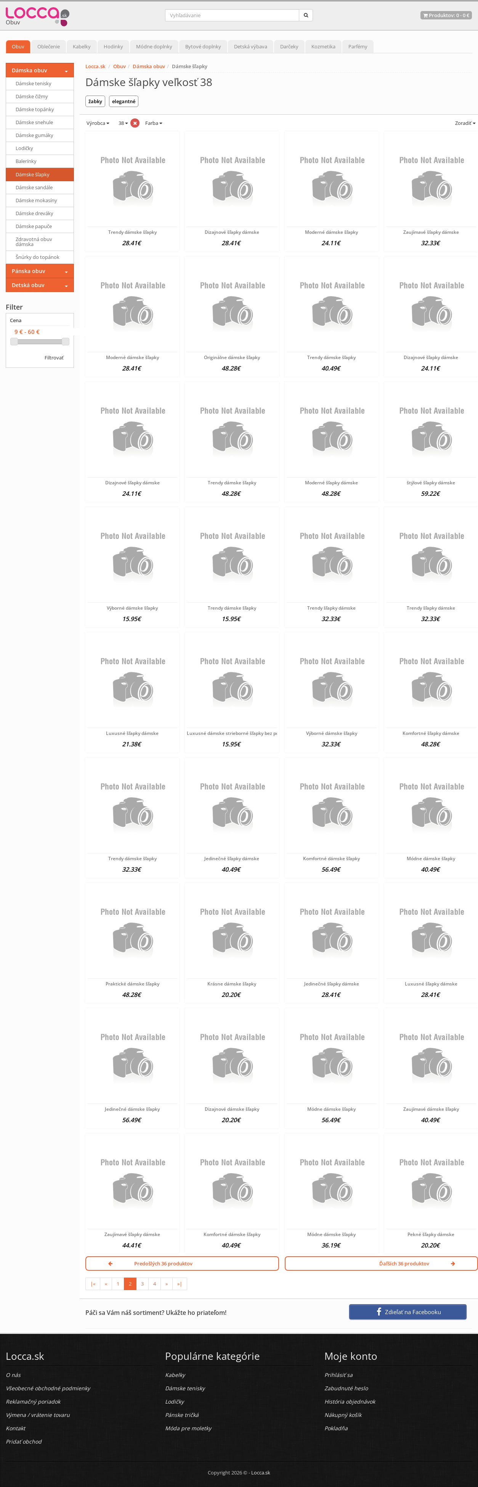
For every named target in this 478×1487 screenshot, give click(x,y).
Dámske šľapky (33, 174)
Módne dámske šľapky (431, 858)
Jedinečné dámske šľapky (132, 1109)
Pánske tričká (182, 1414)
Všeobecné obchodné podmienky (48, 1388)
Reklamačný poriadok (33, 1401)
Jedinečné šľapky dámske (231, 858)
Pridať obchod (24, 1441)
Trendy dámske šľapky (132, 232)
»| (179, 1283)
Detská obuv (28, 285)
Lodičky (24, 148)
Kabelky (82, 46)
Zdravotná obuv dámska (34, 242)
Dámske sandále (34, 187)
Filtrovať (54, 357)
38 (122, 123)
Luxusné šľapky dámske (132, 733)
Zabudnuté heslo (346, 1388)
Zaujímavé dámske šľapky (431, 1109)
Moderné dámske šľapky (331, 232)
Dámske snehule (34, 122)
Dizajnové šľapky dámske (232, 232)
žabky (95, 101)
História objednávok (349, 1401)
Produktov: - (446, 15)
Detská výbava (250, 46)
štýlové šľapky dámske (431, 482)
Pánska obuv (28, 271)
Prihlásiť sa (338, 1374)
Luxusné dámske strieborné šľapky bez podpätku (240, 733)
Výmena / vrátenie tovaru (38, 1414)
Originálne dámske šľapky (232, 357)
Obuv (18, 46)
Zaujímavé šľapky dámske (431, 232)
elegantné (123, 101)
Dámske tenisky (33, 83)
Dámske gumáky (34, 135)
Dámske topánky (35, 109)
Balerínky (26, 161)
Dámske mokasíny (36, 200)
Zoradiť (465, 123)
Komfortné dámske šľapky (331, 858)
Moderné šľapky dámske (331, 482)
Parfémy (357, 46)
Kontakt (15, 1428)
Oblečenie (48, 46)
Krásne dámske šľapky (231, 984)
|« (92, 1283)
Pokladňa (336, 1428)
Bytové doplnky (203, 46)
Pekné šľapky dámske (430, 1234)
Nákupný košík (342, 1414)
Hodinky (113, 46)
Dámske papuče (34, 226)
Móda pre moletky (188, 1428)
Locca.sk (95, 66)
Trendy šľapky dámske (331, 608)
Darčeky (289, 46)
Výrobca (97, 123)
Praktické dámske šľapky (132, 984)
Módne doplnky (154, 46)
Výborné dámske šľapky (132, 608)
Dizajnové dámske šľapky (232, 1109)
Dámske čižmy (32, 96)
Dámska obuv (149, 66)
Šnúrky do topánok (37, 257)
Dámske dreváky (34, 213)
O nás (13, 1374)
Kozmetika (323, 46)
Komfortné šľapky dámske (431, 733)
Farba (153, 123)
